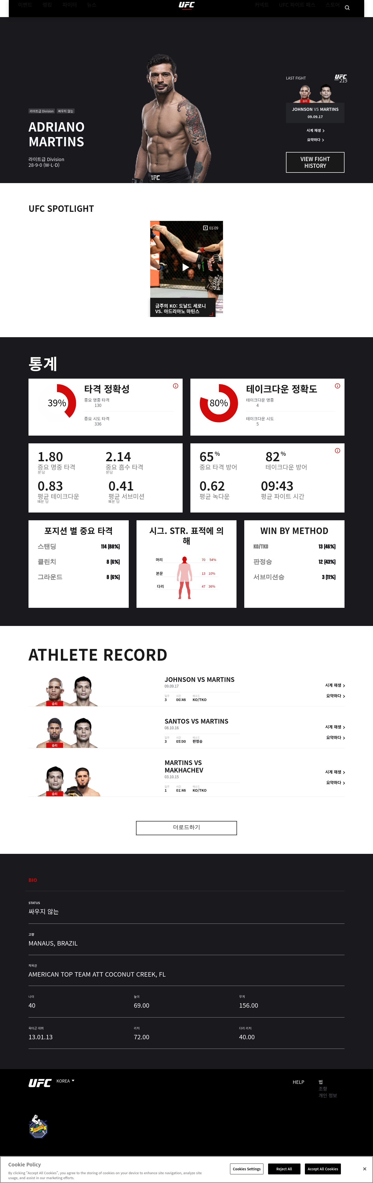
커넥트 (273, 20)
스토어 (334, 20)
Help (298, 1081)
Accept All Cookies (323, 1168)
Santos (177, 721)
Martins (221, 680)
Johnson (180, 680)
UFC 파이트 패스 (303, 20)
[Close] (364, 1169)
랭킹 (43, 20)
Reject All (284, 1168)
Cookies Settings (247, 1168)
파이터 (65, 20)
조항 (323, 1088)
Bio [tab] (32, 879)
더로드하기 (186, 828)
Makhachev (184, 770)
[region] (186, 1169)
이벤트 (23, 20)
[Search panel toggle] (347, 20)
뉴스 (85, 20)
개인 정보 (328, 1095)
